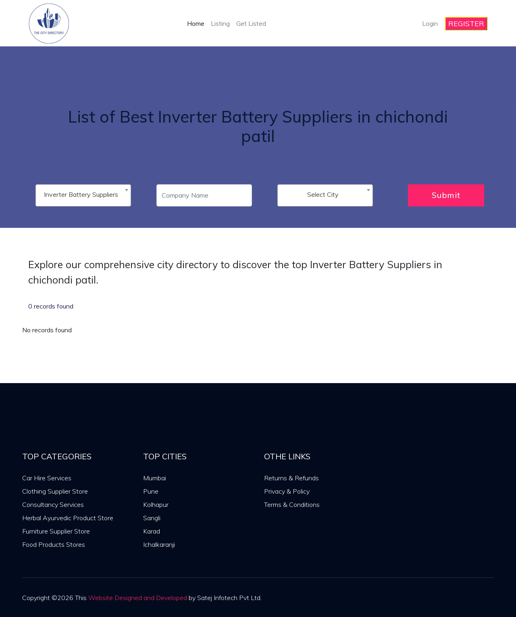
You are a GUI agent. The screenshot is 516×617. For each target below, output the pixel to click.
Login (430, 23)
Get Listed (251, 23)
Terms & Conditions (292, 504)
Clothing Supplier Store (55, 491)
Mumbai (154, 478)
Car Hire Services (46, 478)
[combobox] (83, 195)
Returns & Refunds (291, 478)
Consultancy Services (53, 504)
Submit (446, 195)
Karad (151, 531)
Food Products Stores (53, 544)
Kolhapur (156, 504)
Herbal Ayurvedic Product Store (67, 518)
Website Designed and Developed (137, 598)
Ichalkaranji (159, 544)
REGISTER (466, 23)
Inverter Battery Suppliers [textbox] (81, 194)
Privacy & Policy (287, 491)
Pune (150, 491)
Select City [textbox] (323, 194)
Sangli (151, 518)
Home (195, 23)
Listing (220, 23)
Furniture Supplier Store (56, 531)
